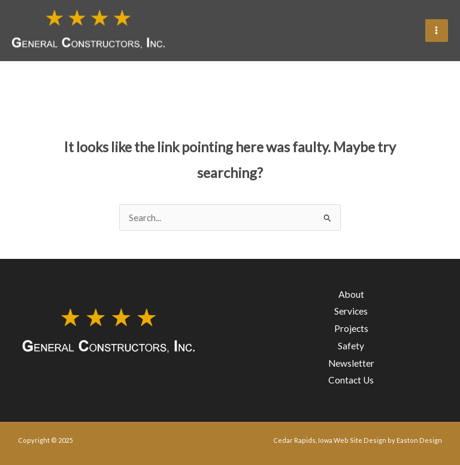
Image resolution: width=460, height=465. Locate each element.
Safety (351, 345)
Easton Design (419, 440)
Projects (351, 328)
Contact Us (351, 380)
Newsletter (351, 363)
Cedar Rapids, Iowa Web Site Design (329, 440)
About (351, 294)
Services (351, 311)
